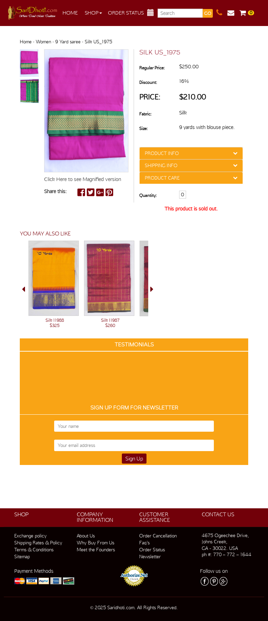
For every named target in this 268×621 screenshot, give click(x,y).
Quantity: (148, 195)
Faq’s (144, 542)
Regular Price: (152, 67)
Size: (143, 128)
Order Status (126, 13)
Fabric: (145, 114)
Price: (149, 97)
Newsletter (150, 556)
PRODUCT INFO (162, 153)
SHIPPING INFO (161, 165)
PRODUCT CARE (162, 178)
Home (70, 13)
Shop (93, 13)
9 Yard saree (68, 41)
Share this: (55, 191)
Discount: (148, 82)
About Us (86, 535)
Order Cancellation (158, 535)
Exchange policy (30, 535)
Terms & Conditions (33, 549)
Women (43, 41)
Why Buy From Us (95, 542)
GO (207, 13)
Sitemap (22, 556)
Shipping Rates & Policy (38, 542)
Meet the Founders (96, 549)
